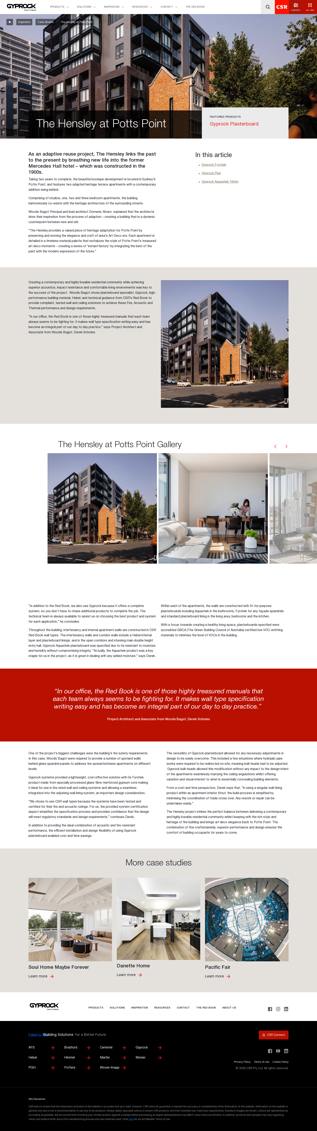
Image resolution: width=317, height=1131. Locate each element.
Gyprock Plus (211, 173)
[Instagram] (278, 1009)
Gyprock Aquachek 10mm (220, 182)
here (131, 1119)
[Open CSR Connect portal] (274, 1035)
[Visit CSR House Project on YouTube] (278, 1051)
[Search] (267, 7)
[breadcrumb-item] (9, 22)
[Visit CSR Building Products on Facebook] (270, 1051)
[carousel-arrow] (275, 447)
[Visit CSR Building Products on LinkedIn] (286, 1051)
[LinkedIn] (286, 1009)
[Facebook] (270, 1009)
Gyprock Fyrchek (214, 165)
